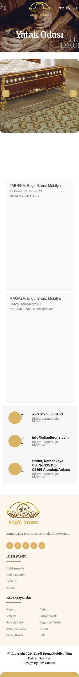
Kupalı (11, 609)
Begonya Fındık (51, 622)
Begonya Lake (16, 629)
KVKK (10, 588)
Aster (43, 609)
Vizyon (11, 616)
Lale (43, 635)
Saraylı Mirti (48, 616)
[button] (5, 93)
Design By (39, 663)
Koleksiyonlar (16, 575)
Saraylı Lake (15, 622)
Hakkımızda (15, 568)
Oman (44, 629)
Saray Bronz (14, 635)
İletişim (11, 581)
